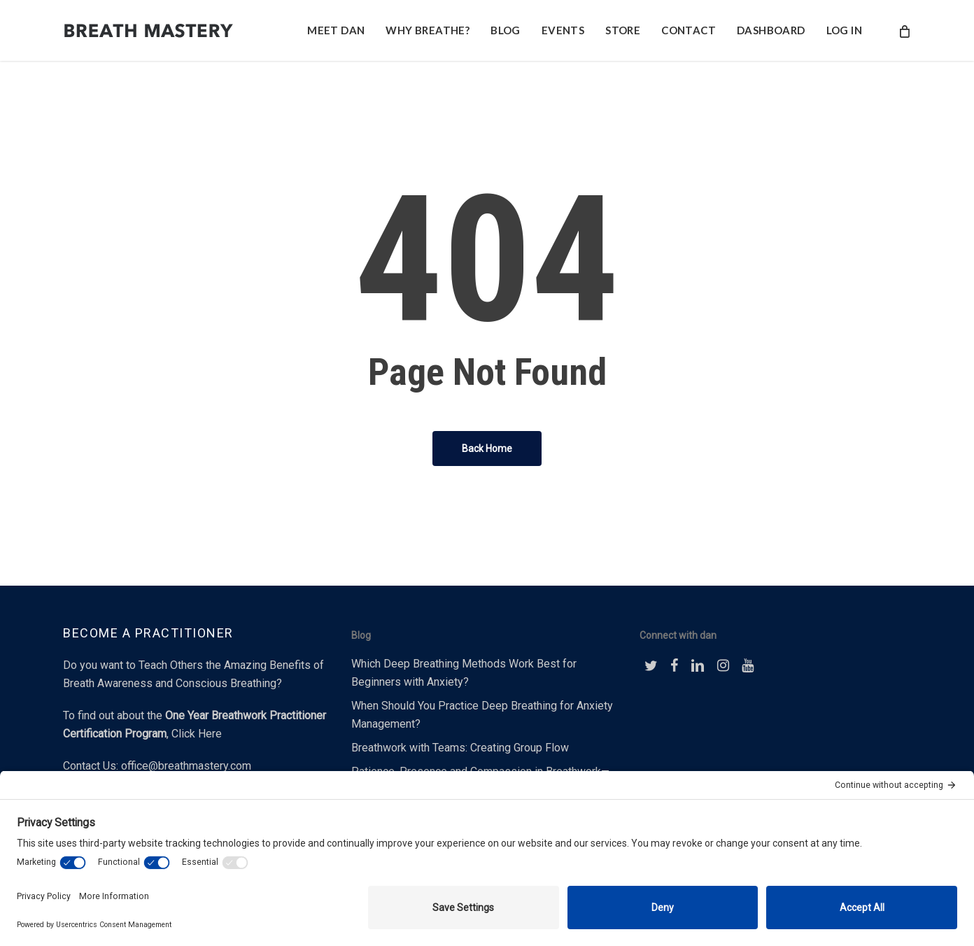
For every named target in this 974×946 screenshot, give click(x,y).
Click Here (196, 733)
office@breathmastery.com (186, 765)
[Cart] (903, 31)
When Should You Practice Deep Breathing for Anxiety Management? (482, 714)
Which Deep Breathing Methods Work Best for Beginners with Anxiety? (464, 673)
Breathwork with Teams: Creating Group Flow (460, 747)
